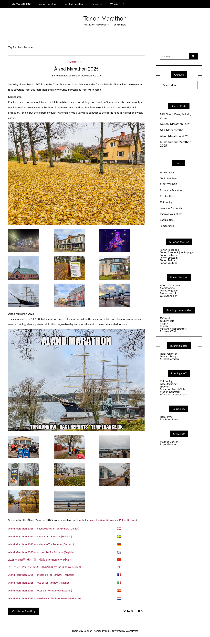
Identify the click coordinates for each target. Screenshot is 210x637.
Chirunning (166, 202)
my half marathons (75, 3)
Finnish (80, 519)
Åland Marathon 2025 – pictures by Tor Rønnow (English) (41, 552)
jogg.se (164, 323)
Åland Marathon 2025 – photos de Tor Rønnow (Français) (41, 574)
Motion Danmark (169, 391)
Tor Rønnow (61, 75)
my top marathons (48, 3)
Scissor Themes (92, 630)
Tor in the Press (169, 178)
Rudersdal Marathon (171, 190)
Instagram (97, 3)
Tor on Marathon (104, 18)
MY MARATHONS (21, 3)
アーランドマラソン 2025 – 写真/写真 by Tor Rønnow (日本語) (44, 566)
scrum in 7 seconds (171, 207)
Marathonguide (169, 290)
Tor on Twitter (168, 260)
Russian (131, 519)
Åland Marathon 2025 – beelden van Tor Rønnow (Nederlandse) (44, 598)
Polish (122, 519)
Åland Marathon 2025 (76, 69)
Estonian (90, 519)
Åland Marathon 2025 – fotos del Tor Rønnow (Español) (40, 590)
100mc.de (165, 318)
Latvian (100, 519)
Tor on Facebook (169, 249)
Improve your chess (171, 213)
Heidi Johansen (168, 353)
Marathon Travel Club (172, 389)
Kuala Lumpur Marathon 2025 (175, 143)
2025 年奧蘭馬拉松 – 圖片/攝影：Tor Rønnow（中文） (40, 559)
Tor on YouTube (168, 262)
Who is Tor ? (117, 3)
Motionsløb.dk (168, 293)
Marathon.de (167, 287)
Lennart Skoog (168, 356)
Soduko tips (166, 219)
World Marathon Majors (174, 394)
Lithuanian (112, 519)
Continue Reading (23, 611)
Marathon (76, 61)
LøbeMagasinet (169, 383)
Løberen (164, 386)
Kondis (164, 325)
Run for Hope (167, 196)
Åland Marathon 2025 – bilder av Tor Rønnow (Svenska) (40, 536)
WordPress (132, 630)
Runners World (168, 331)
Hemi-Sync (166, 416)
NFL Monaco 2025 (172, 130)
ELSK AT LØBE (168, 184)
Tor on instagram (169, 254)
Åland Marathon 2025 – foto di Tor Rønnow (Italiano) (38, 582)
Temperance (167, 225)
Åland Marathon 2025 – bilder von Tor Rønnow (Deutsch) (41, 544)
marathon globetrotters (173, 328)
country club (167, 320)
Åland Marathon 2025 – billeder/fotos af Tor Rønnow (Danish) (43, 528)
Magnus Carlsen (169, 441)
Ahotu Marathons (170, 285)
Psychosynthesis (169, 419)
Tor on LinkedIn (169, 257)
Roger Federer (168, 444)
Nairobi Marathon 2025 (175, 124)
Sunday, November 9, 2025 (86, 75)
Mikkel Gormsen (169, 358)
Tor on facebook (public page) (177, 252)
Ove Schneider (168, 295)
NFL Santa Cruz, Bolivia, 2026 (175, 116)
